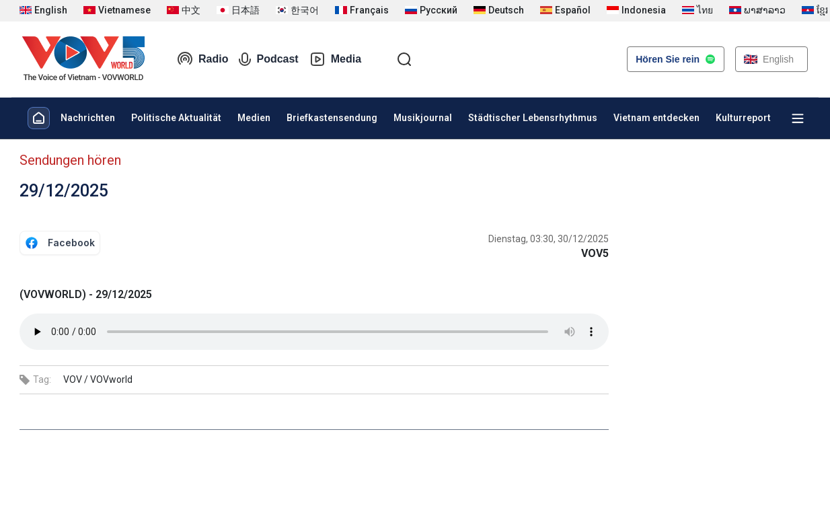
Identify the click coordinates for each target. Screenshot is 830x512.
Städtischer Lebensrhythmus (532, 117)
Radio (202, 59)
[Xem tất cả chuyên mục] (797, 118)
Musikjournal (422, 117)
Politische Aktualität (176, 117)
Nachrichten (88, 117)
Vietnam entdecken (656, 117)
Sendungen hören (70, 160)
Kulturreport (743, 117)
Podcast (268, 59)
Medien (253, 117)
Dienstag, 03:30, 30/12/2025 (548, 238)
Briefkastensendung (332, 117)
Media (335, 59)
